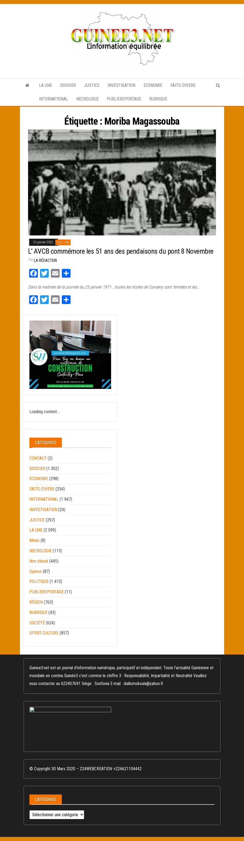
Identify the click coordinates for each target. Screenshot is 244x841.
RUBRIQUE (158, 99)
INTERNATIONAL (53, 99)
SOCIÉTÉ (37, 622)
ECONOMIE (153, 85)
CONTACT (38, 458)
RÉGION (36, 602)
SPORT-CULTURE (44, 633)
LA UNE (45, 85)
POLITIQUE (38, 581)
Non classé (38, 561)
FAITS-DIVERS (183, 85)
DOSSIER (68, 85)
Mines (34, 540)
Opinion (35, 571)
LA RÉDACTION (45, 260)
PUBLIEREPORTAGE (124, 99)
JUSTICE (91, 85)
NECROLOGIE (87, 99)
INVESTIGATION (121, 85)
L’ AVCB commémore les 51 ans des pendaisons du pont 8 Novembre (120, 251)
